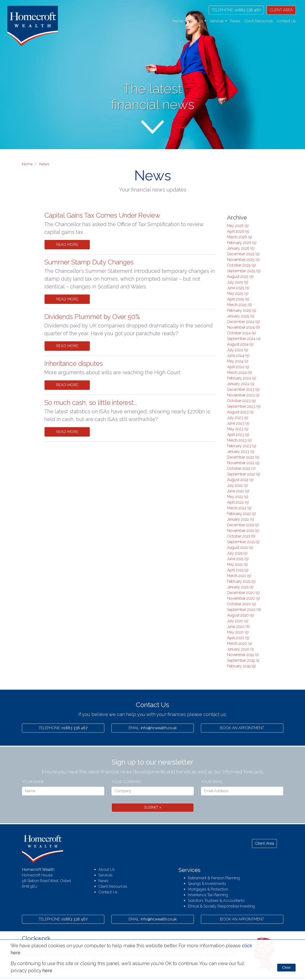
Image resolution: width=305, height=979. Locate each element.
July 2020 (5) (237, 621)
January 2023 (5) (240, 451)
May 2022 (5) (237, 496)
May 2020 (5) (238, 632)
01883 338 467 (236, 10)
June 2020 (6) (238, 626)
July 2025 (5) (237, 282)
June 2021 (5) (238, 559)
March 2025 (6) (239, 304)
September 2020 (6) (244, 609)
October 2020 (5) (241, 604)
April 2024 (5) (238, 367)
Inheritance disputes (73, 363)
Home (178, 21)
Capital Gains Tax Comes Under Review (102, 215)
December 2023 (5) (243, 389)
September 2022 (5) (243, 474)
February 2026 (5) (241, 242)
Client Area (264, 843)
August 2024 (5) (240, 344)
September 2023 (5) (243, 406)
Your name (33, 782)
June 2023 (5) (238, 423)
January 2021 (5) (240, 587)
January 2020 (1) (240, 649)
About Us (106, 869)
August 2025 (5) (240, 276)
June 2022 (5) (238, 491)
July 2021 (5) (237, 553)
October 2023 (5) (241, 400)
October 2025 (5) (241, 265)
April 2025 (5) (238, 299)
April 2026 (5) (238, 231)
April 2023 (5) (238, 434)
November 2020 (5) (243, 598)
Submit (152, 807)
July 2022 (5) (237, 485)
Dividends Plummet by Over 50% (92, 317)
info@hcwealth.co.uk (153, 728)
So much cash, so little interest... (90, 402)
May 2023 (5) (237, 429)
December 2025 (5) (243, 254)
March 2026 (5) (239, 237)
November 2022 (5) (243, 463)
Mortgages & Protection (208, 889)
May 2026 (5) (238, 225)
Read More (67, 244)
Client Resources (258, 21)
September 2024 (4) (243, 338)
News (235, 21)
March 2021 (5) (239, 575)
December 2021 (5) (243, 525)
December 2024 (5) (243, 321)
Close (286, 967)
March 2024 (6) (239, 372)
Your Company (126, 782)
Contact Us (286, 21)
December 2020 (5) (243, 592)
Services (105, 875)
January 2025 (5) (240, 316)
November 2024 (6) (243, 327)
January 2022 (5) (240, 519)
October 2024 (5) (241, 333)
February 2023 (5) (241, 446)
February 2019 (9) (241, 666)
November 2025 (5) (243, 259)
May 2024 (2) (237, 361)
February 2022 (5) (241, 513)
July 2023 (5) (237, 417)
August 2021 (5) (240, 547)
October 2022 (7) (241, 468)
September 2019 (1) (243, 660)
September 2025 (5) (243, 271)
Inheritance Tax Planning (208, 895)
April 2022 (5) (238, 502)
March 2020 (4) (239, 643)
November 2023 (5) (243, 395)
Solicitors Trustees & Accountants (216, 900)
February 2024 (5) (241, 378)
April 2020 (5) (238, 638)
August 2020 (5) (240, 615)
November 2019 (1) (243, 655)
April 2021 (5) (237, 570)
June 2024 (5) (238, 355)
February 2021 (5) (241, 581)
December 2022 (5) (243, 457)
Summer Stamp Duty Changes (89, 262)
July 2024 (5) (237, 350)
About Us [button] (195, 21)
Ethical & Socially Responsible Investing (221, 906)
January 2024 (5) (240, 384)
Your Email (212, 782)
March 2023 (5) (239, 440)
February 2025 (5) (241, 310)
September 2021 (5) (243, 542)
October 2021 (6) (241, 536)
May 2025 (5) (237, 293)
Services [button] (217, 21)
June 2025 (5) (238, 288)
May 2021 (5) (237, 564)
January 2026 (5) (241, 248)
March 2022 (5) (239, 508)
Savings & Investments (207, 883)
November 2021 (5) (243, 530)
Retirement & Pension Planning (214, 878)
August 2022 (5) (240, 480)
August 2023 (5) (240, 412)
